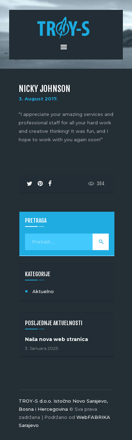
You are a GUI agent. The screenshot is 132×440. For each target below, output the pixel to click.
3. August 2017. (38, 98)
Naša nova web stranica (56, 339)
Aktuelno (43, 291)
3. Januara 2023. (42, 348)
